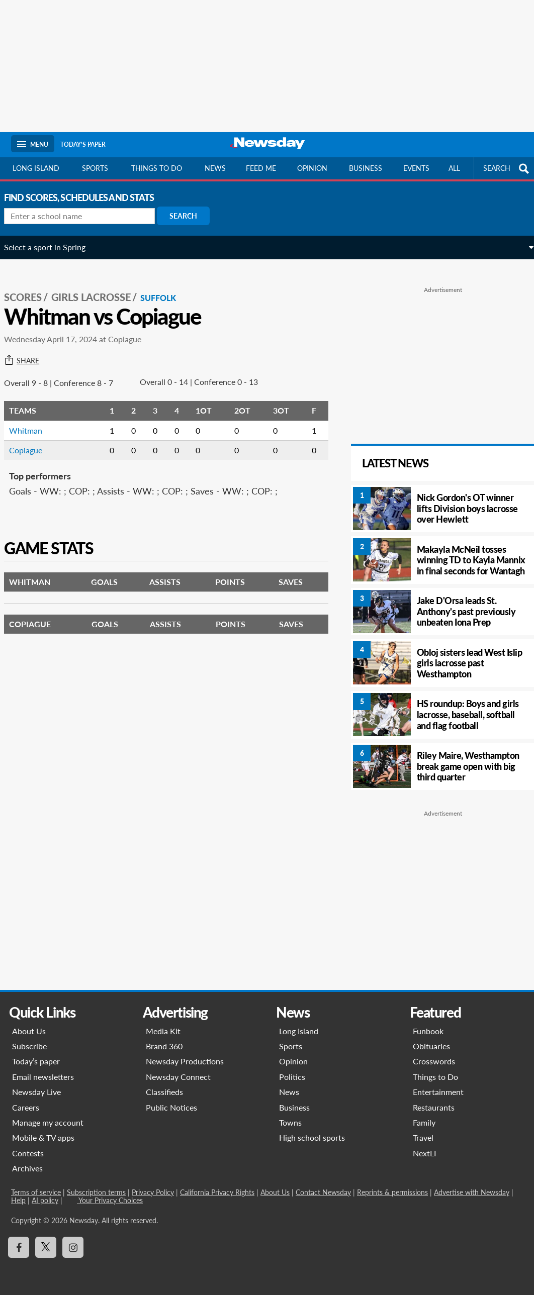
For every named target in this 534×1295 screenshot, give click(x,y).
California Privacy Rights (217, 1192)
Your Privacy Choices (110, 1200)
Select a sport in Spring (52, 247)
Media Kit (163, 1031)
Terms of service (36, 1192)
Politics (292, 1076)
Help (18, 1200)
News (215, 168)
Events (416, 168)
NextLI (424, 1153)
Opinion (312, 168)
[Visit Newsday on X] (45, 1247)
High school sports (312, 1137)
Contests (28, 1153)
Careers (25, 1107)
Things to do (156, 168)
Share (28, 350)
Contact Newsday (323, 1192)
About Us (29, 1031)
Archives (27, 1168)
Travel (423, 1137)
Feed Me (261, 168)
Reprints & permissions (392, 1192)
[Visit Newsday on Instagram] (72, 1247)
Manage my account (47, 1122)
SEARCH (507, 168)
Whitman (32, 420)
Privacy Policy (153, 1192)
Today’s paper (36, 1061)
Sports (95, 168)
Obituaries (431, 1046)
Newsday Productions (185, 1061)
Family (424, 1122)
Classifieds (164, 1092)
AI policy (45, 1200)
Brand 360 (164, 1046)
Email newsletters (43, 1076)
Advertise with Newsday (471, 1192)
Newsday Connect (178, 1076)
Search (190, 216)
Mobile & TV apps (43, 1137)
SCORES (30, 287)
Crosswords (434, 1061)
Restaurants (434, 1107)
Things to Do (435, 1076)
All (454, 168)
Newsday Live (36, 1092)
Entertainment (438, 1092)
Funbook (428, 1031)
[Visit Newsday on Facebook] (18, 1247)
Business (365, 168)
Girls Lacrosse (98, 287)
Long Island (36, 168)
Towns (290, 1122)
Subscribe (29, 1046)
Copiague (32, 439)
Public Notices (171, 1107)
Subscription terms (96, 1192)
